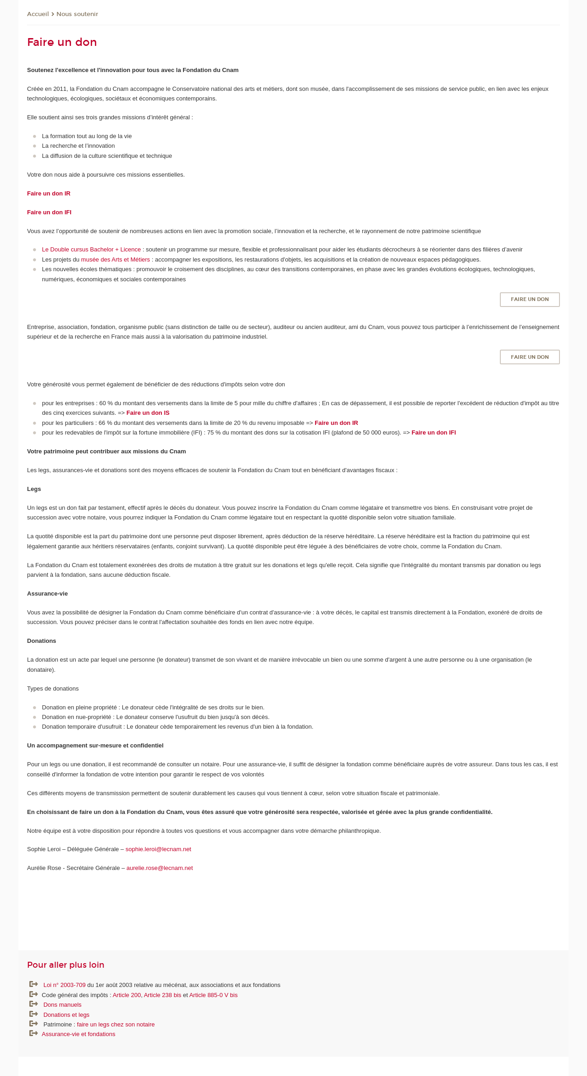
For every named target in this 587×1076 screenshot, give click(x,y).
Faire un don (530, 299)
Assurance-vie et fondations (78, 1034)
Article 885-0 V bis (213, 995)
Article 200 (127, 995)
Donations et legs (66, 1014)
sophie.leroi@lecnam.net (159, 849)
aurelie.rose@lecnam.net (160, 867)
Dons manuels (63, 1004)
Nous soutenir (77, 14)
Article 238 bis (163, 995)
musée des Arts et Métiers (115, 259)
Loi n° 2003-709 (66, 984)
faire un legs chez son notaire (116, 1024)
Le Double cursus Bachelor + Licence (91, 249)
